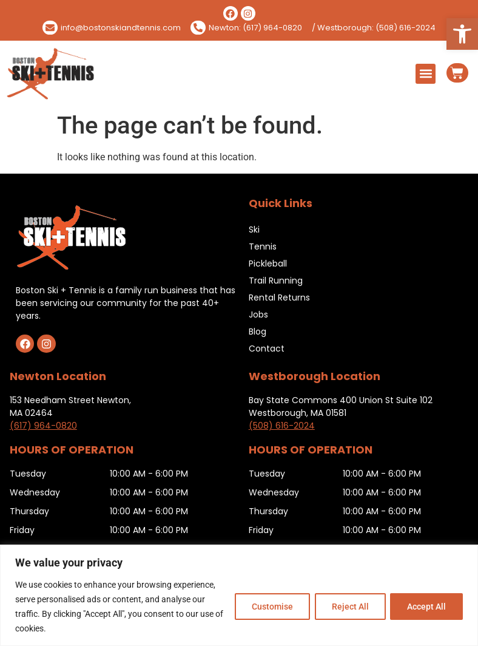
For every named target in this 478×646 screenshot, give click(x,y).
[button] (462, 34)
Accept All (425, 606)
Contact (266, 348)
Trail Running (276, 280)
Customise (268, 606)
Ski (254, 229)
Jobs (258, 314)
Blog (257, 331)
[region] (239, 595)
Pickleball (268, 263)
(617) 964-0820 (43, 426)
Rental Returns (279, 297)
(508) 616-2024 (282, 426)
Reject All (347, 606)
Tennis (263, 246)
